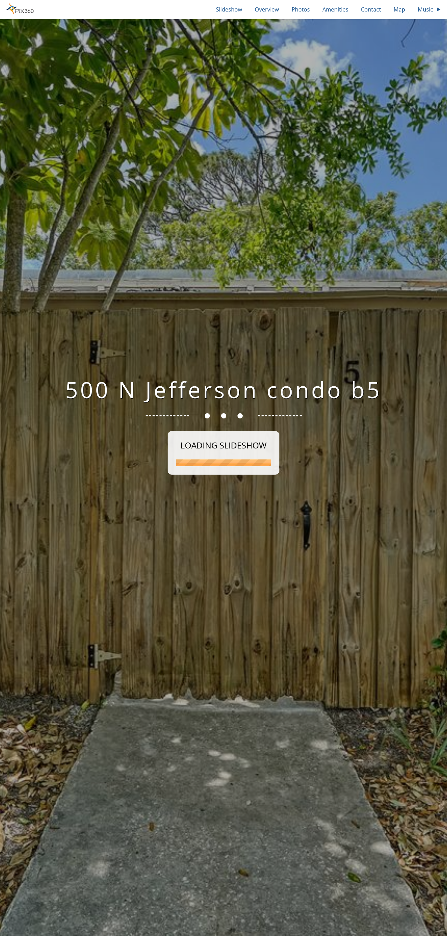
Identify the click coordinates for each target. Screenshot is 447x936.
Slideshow (229, 9)
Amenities (335, 9)
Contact (371, 9)
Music (429, 9)
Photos (301, 9)
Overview (267, 9)
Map (399, 9)
